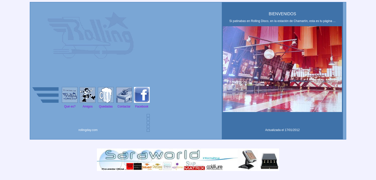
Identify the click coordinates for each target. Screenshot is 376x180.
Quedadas (106, 106)
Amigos (88, 106)
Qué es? (69, 106)
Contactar (123, 106)
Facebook (141, 106)
